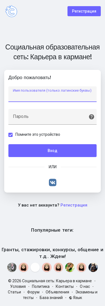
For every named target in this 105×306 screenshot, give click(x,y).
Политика (41, 286)
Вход (52, 150)
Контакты (65, 286)
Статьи (14, 292)
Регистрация (84, 11)
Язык (75, 297)
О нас (85, 286)
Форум (33, 292)
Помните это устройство (37, 134)
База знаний (51, 297)
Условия (18, 286)
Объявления (57, 292)
